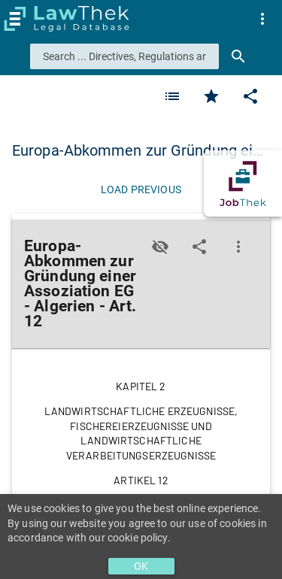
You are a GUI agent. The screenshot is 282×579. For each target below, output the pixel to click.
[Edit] (250, 96)
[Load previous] (141, 189)
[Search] (238, 56)
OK (141, 566)
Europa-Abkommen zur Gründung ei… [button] (137, 150)
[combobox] (124, 56)
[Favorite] (172, 96)
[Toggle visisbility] (160, 247)
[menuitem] (262, 19)
